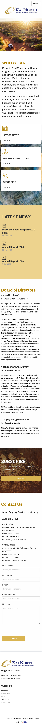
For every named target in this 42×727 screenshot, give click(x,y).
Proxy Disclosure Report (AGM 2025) (19, 231)
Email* (5, 585)
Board (3, 696)
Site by (21, 722)
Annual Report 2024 (13, 261)
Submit (13, 638)
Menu (36, 3)
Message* (6, 604)
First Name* (7, 566)
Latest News (6, 694)
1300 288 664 (13, 534)
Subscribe (5, 699)
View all (6, 140)
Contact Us (5, 702)
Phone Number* (9, 594)
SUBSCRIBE (21, 479)
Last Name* (7, 575)
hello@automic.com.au (17, 540)
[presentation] (19, 630)
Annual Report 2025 (13, 247)
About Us (5, 691)
